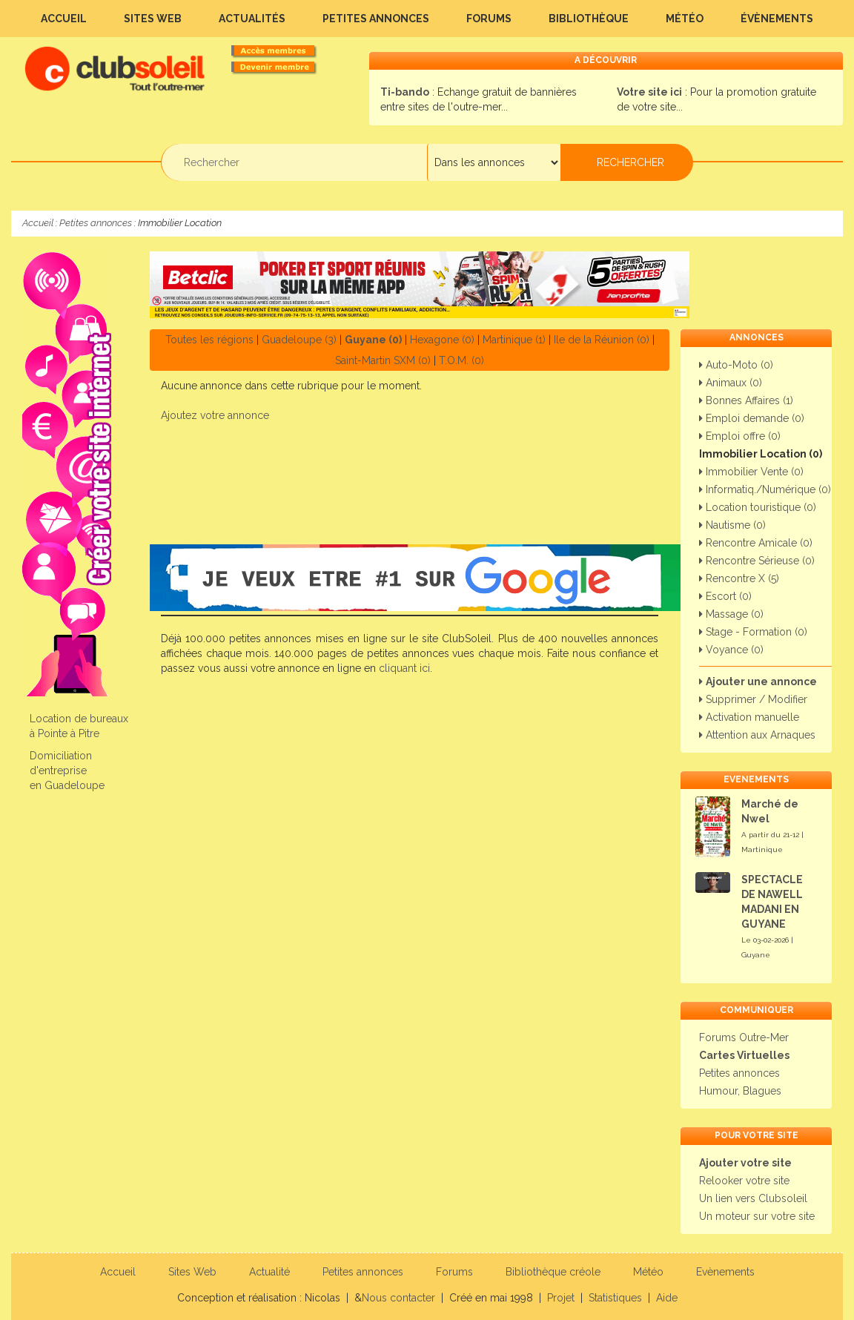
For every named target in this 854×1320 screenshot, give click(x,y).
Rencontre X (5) (739, 578)
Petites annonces (375, 18)
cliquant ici (404, 668)
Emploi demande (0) (751, 418)
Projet (561, 1298)
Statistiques (615, 1298)
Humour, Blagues (740, 1091)
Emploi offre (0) (740, 436)
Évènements (777, 18)
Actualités (252, 18)
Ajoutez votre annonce (215, 415)
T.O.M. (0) (461, 360)
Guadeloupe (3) (299, 340)
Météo (685, 18)
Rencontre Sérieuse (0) (757, 561)
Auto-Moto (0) (736, 365)
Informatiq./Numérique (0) (765, 489)
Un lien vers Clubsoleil (753, 1198)
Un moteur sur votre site (757, 1216)
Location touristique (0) (757, 507)
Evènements (725, 1272)
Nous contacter (398, 1298)
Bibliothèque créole (553, 1272)
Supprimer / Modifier (753, 699)
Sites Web (153, 18)
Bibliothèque (589, 18)
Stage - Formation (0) (753, 632)
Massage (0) (731, 614)
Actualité (269, 1272)
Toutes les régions (209, 340)
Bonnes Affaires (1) (746, 400)
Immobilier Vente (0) (751, 472)
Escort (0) (725, 596)
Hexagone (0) (442, 340)
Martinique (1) (514, 340)
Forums (489, 18)
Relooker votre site (744, 1181)
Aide (667, 1298)
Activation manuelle (749, 717)
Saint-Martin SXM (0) (383, 360)
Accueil (64, 18)
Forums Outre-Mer (744, 1037)
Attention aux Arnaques (757, 735)
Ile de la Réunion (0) (601, 340)
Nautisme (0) (732, 525)
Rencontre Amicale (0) (755, 543)
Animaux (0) (730, 383)
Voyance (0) (731, 650)
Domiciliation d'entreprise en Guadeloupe (67, 770)
